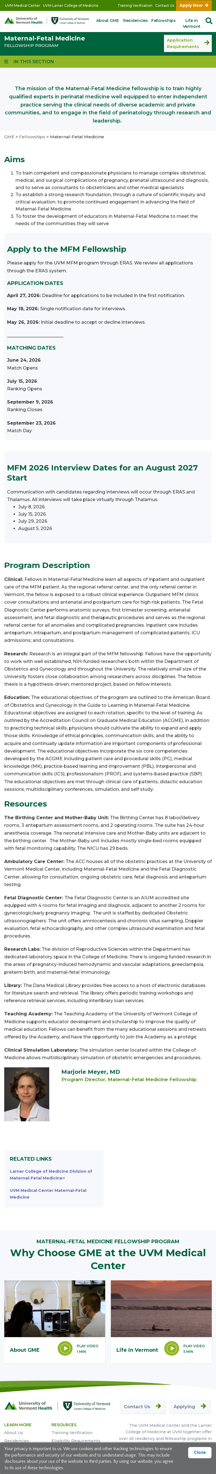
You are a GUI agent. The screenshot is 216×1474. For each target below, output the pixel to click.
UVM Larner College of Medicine (70, 5)
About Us (13, 1432)
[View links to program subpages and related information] (29, 61)
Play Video (87, 1346)
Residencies (135, 20)
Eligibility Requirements (75, 1440)
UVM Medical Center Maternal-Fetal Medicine (48, 1194)
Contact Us (164, 5)
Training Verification (135, 5)
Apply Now (191, 5)
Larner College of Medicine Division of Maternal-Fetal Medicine (51, 1175)
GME (9, 136)
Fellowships (163, 20)
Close (200, 1452)
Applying (184, 1406)
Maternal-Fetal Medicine (44, 38)
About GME (107, 20)
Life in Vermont (192, 23)
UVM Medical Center (22, 5)
